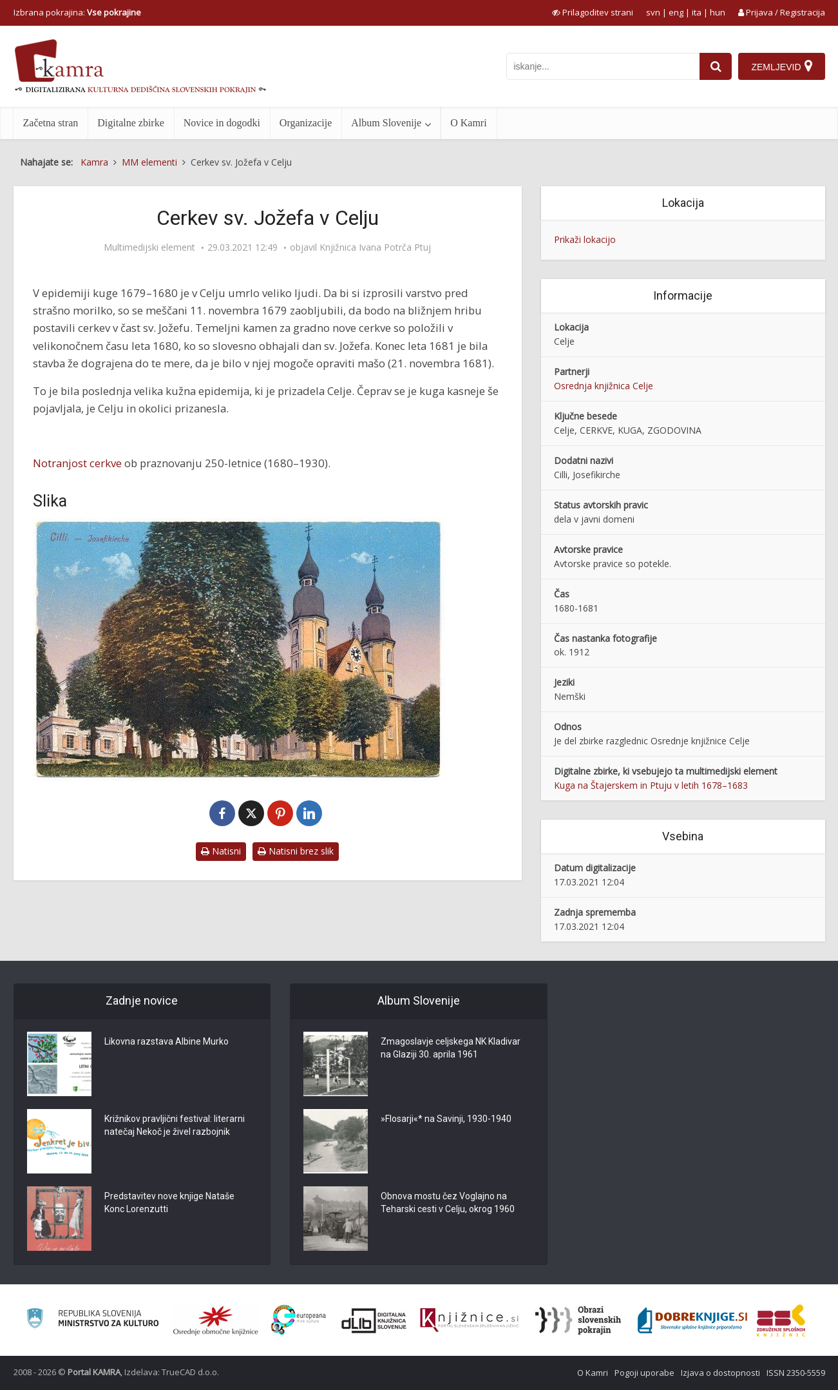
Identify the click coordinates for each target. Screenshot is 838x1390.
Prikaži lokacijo (585, 239)
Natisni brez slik (296, 851)
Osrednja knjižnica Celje (603, 386)
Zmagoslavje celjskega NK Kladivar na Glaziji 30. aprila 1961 (450, 1047)
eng (676, 12)
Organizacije (306, 122)
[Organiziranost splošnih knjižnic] (216, 1320)
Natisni (221, 851)
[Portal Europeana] (299, 1320)
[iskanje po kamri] (603, 66)
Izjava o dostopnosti (720, 1372)
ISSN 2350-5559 (796, 1372)
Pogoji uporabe (644, 1372)
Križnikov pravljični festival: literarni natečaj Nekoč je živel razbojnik (174, 1125)
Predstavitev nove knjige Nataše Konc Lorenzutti (169, 1202)
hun (717, 12)
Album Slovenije (386, 122)
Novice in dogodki (222, 122)
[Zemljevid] (781, 66)
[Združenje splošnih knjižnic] (781, 1320)
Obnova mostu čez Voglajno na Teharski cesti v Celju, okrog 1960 (448, 1202)
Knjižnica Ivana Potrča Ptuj (375, 247)
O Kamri (468, 122)
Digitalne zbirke (130, 122)
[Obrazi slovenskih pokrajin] (578, 1320)
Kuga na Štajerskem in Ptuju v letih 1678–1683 (651, 785)
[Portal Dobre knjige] (692, 1320)
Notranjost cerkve (77, 463)
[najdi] (716, 66)
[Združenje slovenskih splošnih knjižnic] (469, 1320)
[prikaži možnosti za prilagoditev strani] (592, 12)
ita (696, 12)
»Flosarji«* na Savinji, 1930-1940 (446, 1119)
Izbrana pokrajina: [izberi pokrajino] (77, 12)
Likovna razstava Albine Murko (166, 1041)
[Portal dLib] (374, 1320)
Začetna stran (51, 122)
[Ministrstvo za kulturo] (92, 1320)
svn (653, 12)
